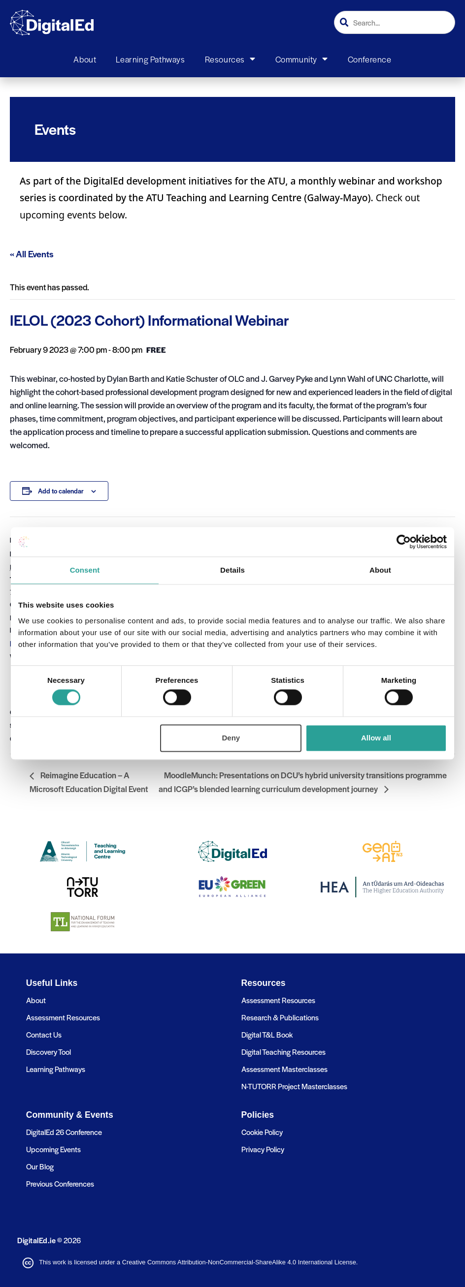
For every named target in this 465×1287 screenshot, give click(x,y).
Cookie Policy (262, 1132)
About (84, 59)
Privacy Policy (262, 1149)
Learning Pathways (150, 59)
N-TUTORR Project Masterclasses (294, 1086)
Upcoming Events (53, 1149)
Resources (230, 59)
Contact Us (44, 1034)
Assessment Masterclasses (284, 1069)
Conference (370, 59)
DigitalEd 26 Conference (64, 1132)
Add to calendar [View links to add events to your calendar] (61, 490)
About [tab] (380, 570)
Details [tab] (232, 570)
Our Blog (40, 1166)
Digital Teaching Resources (283, 1051)
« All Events (32, 253)
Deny (231, 738)
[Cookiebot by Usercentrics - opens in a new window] (404, 541)
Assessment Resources (63, 1017)
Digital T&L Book (267, 1034)
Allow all (376, 738)
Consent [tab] (85, 570)
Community (301, 59)
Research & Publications (280, 1017)
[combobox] (394, 22)
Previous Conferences (60, 1183)
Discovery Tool (48, 1051)
